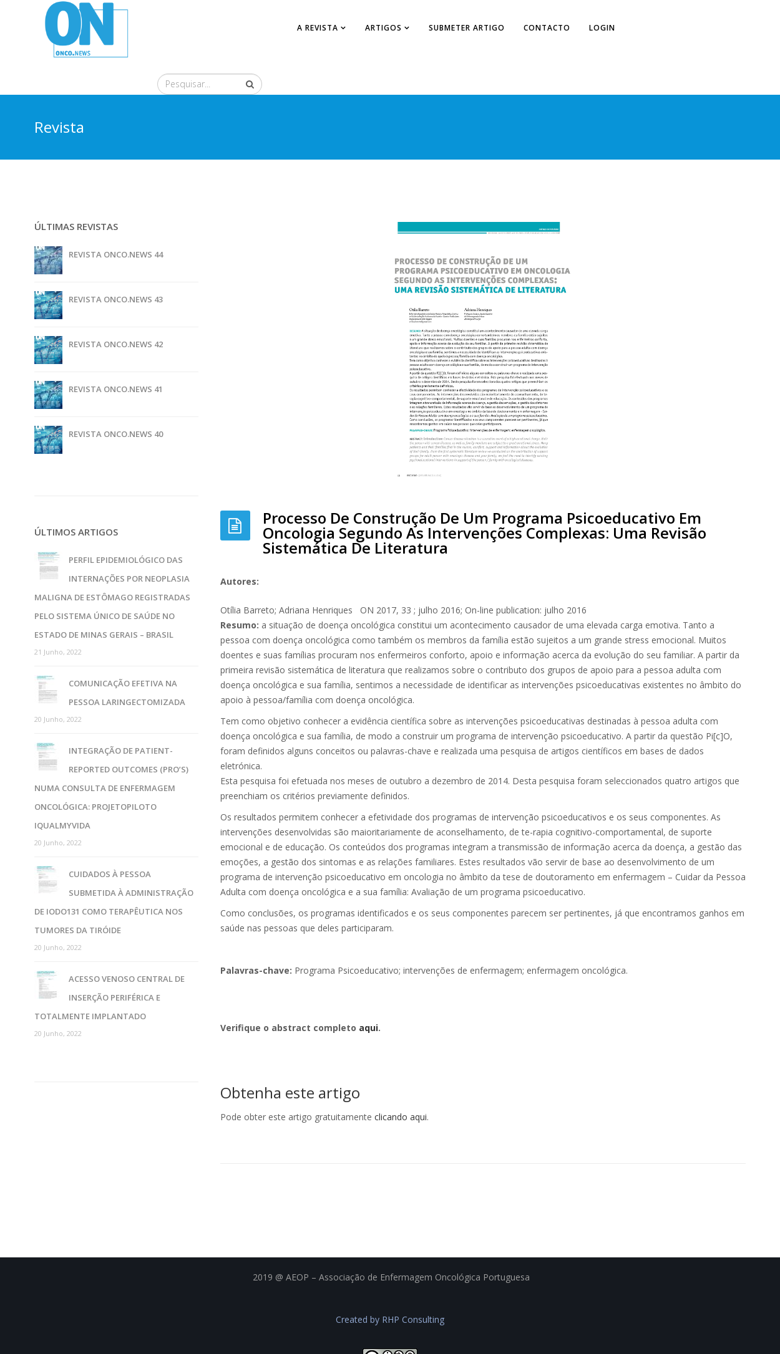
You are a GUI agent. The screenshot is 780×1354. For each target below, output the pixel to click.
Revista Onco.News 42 (116, 311)
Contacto (546, 27)
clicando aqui (400, 1084)
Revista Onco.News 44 (116, 221)
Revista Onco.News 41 (116, 356)
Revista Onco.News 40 (116, 400)
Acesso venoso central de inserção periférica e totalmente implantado (109, 964)
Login (601, 27)
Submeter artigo (466, 27)
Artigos (382, 27)
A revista (317, 27)
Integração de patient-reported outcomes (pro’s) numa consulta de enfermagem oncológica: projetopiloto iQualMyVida (111, 755)
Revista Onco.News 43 (116, 266)
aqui (368, 995)
